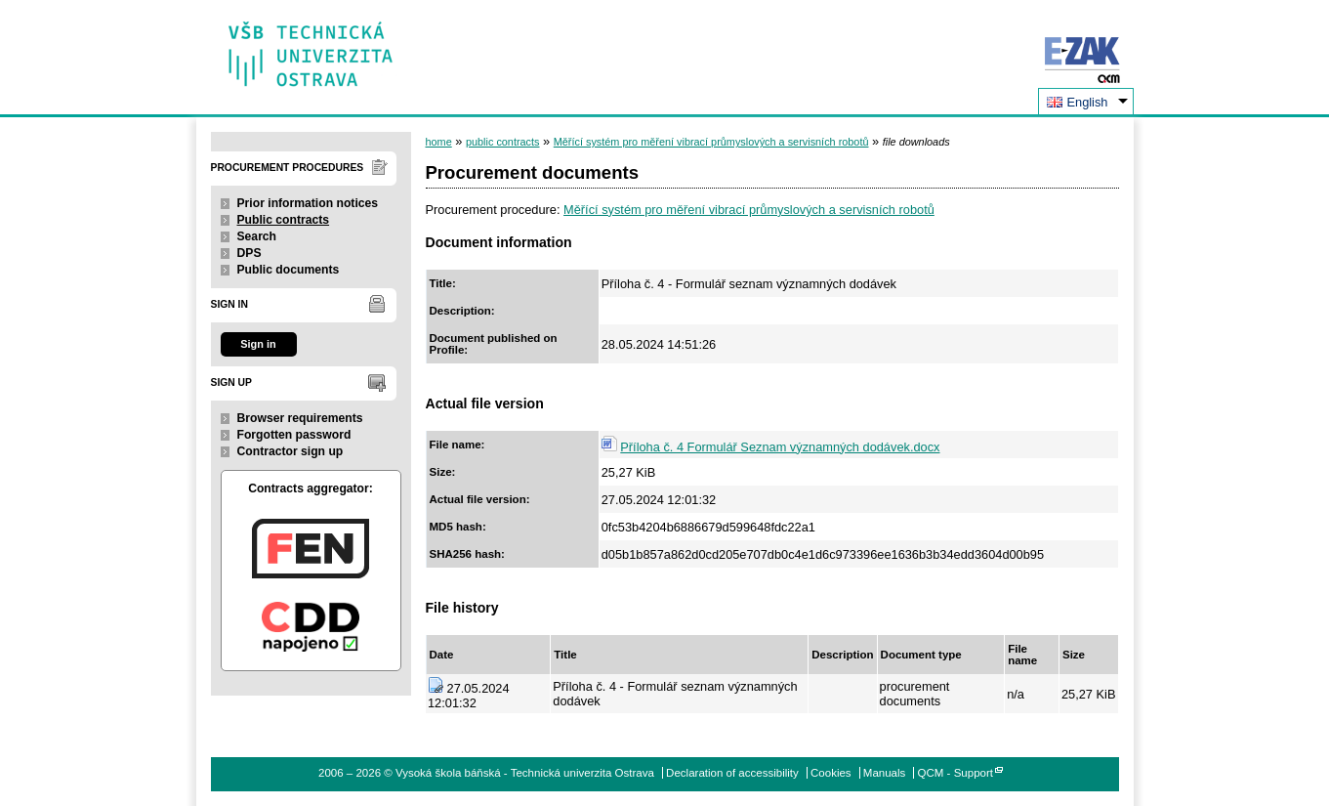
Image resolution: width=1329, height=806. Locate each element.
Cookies (830, 773)
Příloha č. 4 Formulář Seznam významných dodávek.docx (779, 447)
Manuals (884, 773)
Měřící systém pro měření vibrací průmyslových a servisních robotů (711, 142)
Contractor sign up (290, 451)
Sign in (257, 344)
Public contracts (283, 220)
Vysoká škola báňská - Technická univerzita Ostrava (311, 47)
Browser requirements (300, 418)
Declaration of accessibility (732, 773)
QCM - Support (955, 773)
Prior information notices (308, 203)
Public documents (288, 269)
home (439, 142)
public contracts (503, 142)
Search (257, 236)
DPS (249, 253)
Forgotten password (294, 435)
